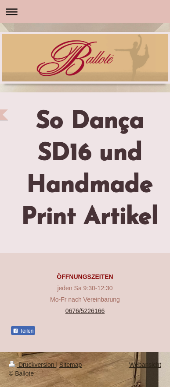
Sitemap (70, 364)
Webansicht (145, 364)
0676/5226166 (85, 310)
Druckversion (32, 364)
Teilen (23, 331)
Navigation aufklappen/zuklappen (85, 11)
